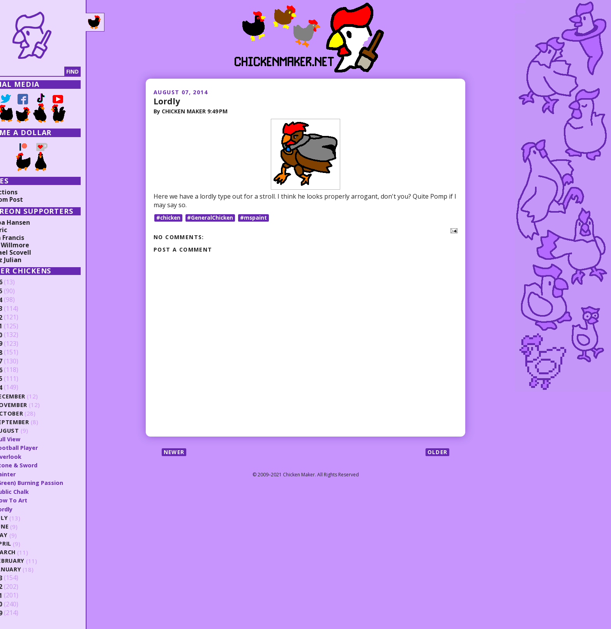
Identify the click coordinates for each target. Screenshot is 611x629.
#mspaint (257, 217)
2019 (18, 343)
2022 (18, 317)
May (24, 534)
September (35, 422)
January (31, 568)
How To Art (34, 499)
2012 (18, 585)
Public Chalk (35, 491)
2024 (18, 299)
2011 (18, 594)
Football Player (40, 447)
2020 (18, 334)
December (33, 396)
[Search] (46, 72)
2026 (18, 282)
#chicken (169, 217)
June (25, 526)
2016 (18, 370)
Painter (28, 473)
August (30, 430)
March (28, 551)
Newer (175, 452)
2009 (18, 612)
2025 (18, 291)
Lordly (167, 101)
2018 (18, 352)
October (32, 413)
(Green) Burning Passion (53, 482)
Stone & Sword (40, 465)
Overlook (31, 456)
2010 (18, 603)
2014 (18, 387)
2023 (18, 308)
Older (437, 452)
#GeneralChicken (213, 217)
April (26, 542)
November (34, 405)
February (33, 560)
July (24, 517)
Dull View (31, 439)
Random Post (26, 199)
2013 (18, 577)
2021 (18, 326)
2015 (18, 378)
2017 (18, 361)
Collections (23, 192)
